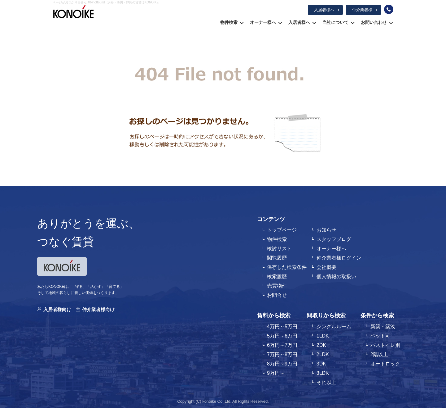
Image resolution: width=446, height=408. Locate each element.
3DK (321, 363)
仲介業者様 (362, 9)
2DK (321, 345)
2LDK (323, 354)
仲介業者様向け (98, 309)
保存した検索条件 (287, 267)
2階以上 (379, 354)
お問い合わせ (374, 22)
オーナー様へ (263, 22)
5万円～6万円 (282, 335)
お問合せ (277, 295)
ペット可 (380, 335)
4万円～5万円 (282, 326)
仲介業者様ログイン (339, 258)
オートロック (385, 363)
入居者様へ (324, 9)
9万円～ (276, 373)
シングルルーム (334, 326)
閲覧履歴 (277, 258)
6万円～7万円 (282, 345)
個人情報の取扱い (336, 276)
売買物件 (277, 285)
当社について (335, 22)
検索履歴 (277, 276)
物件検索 (229, 22)
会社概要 (326, 267)
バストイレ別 (385, 345)
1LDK (323, 335)
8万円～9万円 (282, 363)
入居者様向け (57, 309)
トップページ (282, 230)
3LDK (323, 373)
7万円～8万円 (282, 354)
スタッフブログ (334, 239)
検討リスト (279, 248)
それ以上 (326, 382)
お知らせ (326, 230)
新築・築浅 (382, 326)
